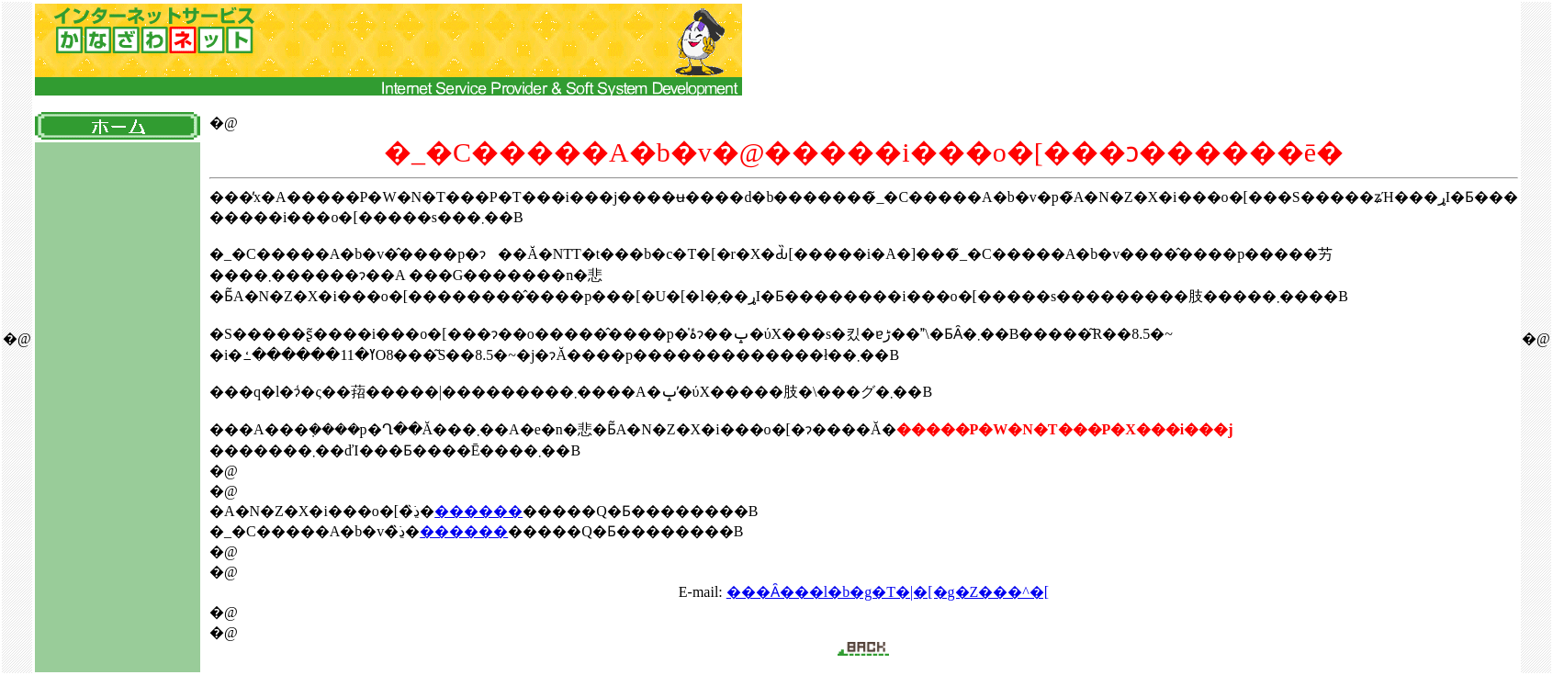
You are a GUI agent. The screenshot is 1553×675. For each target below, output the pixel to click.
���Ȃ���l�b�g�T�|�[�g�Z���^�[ (887, 592)
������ (478, 511)
